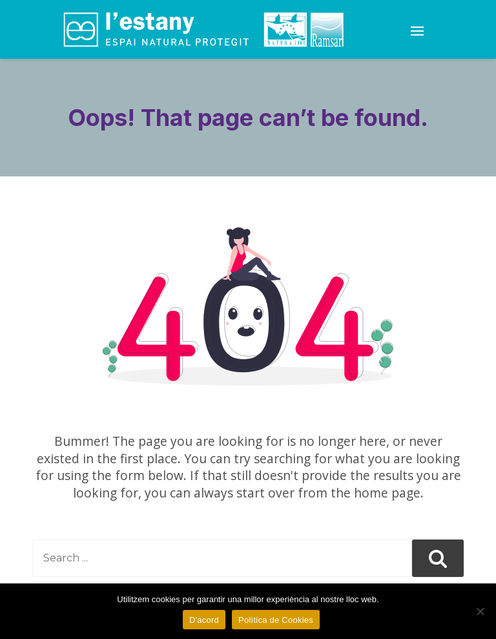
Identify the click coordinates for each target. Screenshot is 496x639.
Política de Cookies (275, 620)
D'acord (204, 620)
